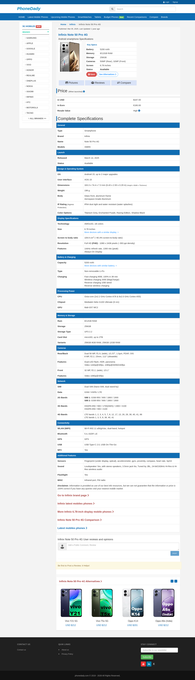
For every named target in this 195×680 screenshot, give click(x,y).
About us (65, 649)
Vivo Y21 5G (71, 620)
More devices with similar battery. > (100, 265)
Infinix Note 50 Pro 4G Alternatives (80, 581)
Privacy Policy (67, 653)
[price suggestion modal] (84, 92)
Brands (164, 17)
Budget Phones (114, 17)
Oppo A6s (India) (163, 620)
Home (63, 24)
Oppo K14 (133, 620)
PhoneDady (28, 8)
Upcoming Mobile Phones (63, 17)
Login (166, 2)
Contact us (21, 649)
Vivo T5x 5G (102, 620)
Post (174, 553)
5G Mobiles (29, 26)
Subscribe (147, 656)
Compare (154, 17)
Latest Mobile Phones (38, 17)
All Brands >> (38, 118)
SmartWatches (85, 17)
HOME (22, 17)
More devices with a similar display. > (101, 232)
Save (91, 74)
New (121, 17)
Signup (175, 2)
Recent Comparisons (137, 17)
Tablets (97, 17)
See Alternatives (107, 74)
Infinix (73, 24)
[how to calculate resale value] (139, 110)
